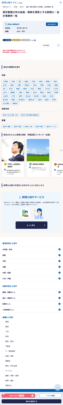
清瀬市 (13, 100)
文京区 (33, 81)
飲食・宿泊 (9, 341)
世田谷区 (27, 85)
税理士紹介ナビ (7, 7)
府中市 (35, 92)
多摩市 (40, 100)
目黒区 (12, 85)
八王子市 (55, 89)
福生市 (44, 96)
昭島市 (42, 92)
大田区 (19, 85)
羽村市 (54, 100)
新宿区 (26, 81)
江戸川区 (47, 89)
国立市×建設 (6, 126)
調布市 (49, 92)
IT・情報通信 (10, 351)
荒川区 (11, 89)
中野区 (42, 85)
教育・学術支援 (11, 366)
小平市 (13, 96)
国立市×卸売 (39, 126)
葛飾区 (39, 89)
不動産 (7, 346)
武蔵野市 (12, 92)
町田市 (56, 92)
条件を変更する (52, 24)
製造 (7, 326)
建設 (7, 321)
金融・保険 (9, 356)
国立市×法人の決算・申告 (10, 115)
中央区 (13, 81)
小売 (7, 331)
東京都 (15, 7)
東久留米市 (22, 100)
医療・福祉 (9, 380)
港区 (20, 81)
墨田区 (48, 81)
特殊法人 (8, 385)
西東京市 (15, 103)
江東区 (55, 81)
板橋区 (18, 89)
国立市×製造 (17, 126)
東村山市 (28, 96)
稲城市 (47, 100)
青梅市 (27, 92)
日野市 (20, 96)
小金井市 (5, 96)
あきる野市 (6, 103)
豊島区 (56, 85)
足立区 (32, 89)
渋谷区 (35, 85)
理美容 (7, 361)
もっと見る (31, 225)
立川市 (5, 92)
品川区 (5, 85)
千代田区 (5, 81)
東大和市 (5, 100)
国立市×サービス (51, 126)
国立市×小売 (28, 126)
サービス (8, 370)
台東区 (41, 81)
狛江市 (51, 96)
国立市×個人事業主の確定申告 (29, 115)
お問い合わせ (13, 395)
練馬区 (25, 89)
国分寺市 (36, 96)
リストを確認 (50, 396)
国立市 (22, 7)
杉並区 (49, 85)
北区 (4, 89)
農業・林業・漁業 (11, 375)
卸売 (7, 336)
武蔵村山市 (31, 100)
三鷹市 (20, 92)
